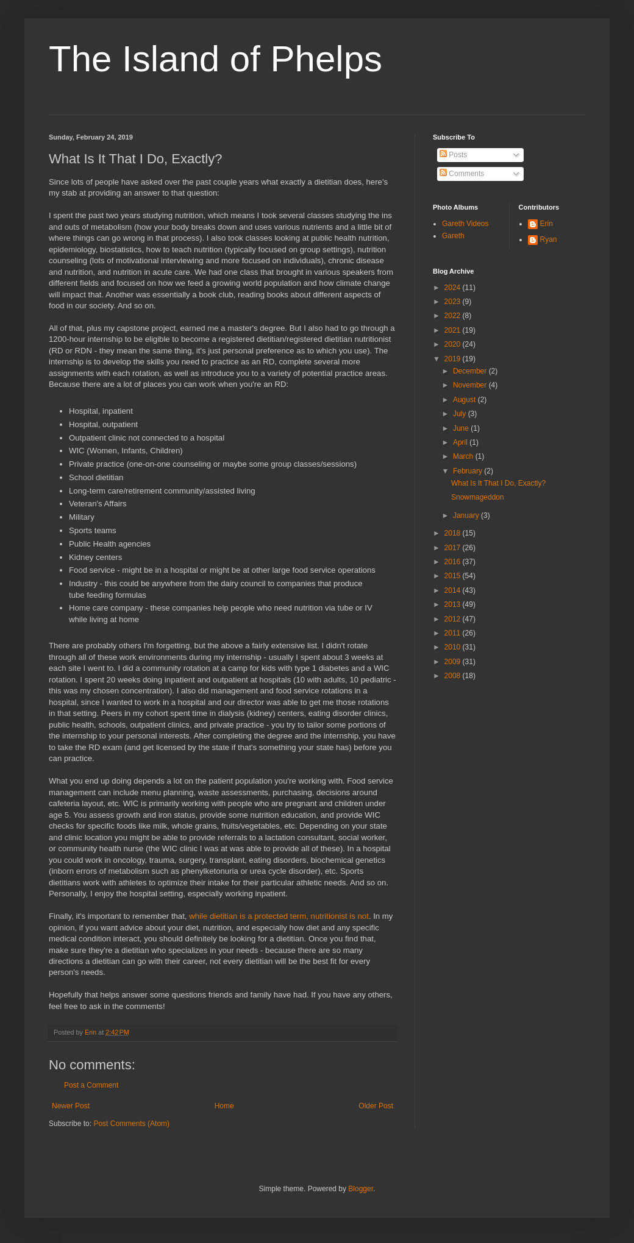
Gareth (453, 236)
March (464, 456)
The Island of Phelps (215, 58)
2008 (453, 675)
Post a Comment (91, 1085)
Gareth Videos (465, 223)
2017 (453, 548)
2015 (453, 576)
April (461, 442)
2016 (453, 562)
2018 (453, 533)
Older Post (375, 1106)
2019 (453, 359)
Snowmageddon (477, 497)
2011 (453, 633)
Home (224, 1106)
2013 (453, 604)
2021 (453, 330)
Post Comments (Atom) (131, 1123)
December (471, 371)
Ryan (548, 239)
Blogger (360, 1189)
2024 (453, 287)
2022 (453, 315)
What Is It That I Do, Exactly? (498, 483)
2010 (453, 647)
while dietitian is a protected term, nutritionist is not (279, 916)
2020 (453, 344)
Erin (546, 223)
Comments (462, 173)
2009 (453, 661)
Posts (453, 155)
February (468, 471)
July (460, 413)
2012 (453, 619)
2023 (453, 301)
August (465, 399)
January (467, 515)
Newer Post (71, 1106)
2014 (453, 590)
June (462, 428)
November (471, 385)
